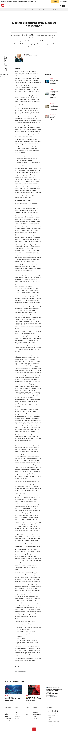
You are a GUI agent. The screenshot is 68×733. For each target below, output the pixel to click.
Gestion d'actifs (54, 9)
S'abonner (55, 1)
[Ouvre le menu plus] (42, 6)
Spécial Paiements (45, 9)
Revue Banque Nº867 (13, 703)
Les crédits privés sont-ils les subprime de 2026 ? (54, 118)
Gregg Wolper (29, 702)
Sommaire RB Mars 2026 (12, 9)
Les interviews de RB (23, 9)
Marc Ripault (8, 702)
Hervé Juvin (26, 54)
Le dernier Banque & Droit (34, 9)
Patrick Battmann (50, 695)
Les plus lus (48, 74)
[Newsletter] (63, 1)
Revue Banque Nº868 (33, 703)
